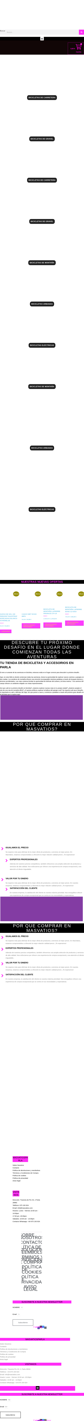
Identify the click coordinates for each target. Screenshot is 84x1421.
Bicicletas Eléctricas (42, 345)
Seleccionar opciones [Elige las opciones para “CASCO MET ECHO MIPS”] (29, 626)
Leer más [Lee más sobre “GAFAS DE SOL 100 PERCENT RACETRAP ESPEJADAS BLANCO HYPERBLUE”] (6, 631)
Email (15, 1314)
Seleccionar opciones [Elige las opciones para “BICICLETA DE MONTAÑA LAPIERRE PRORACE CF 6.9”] (51, 625)
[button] (42, 38)
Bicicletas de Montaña (42, 263)
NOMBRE (16, 1307)
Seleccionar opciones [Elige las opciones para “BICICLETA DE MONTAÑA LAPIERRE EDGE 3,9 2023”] (72, 623)
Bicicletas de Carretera (42, 98)
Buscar (2, 31)
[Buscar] (81, 32)
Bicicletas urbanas (42, 304)
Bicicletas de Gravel (42, 139)
